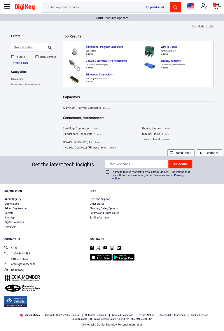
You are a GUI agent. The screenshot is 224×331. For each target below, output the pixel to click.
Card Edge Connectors (80, 128)
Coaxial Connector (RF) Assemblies (90, 147)
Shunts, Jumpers (156, 128)
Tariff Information (100, 217)
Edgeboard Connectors (83, 134)
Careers (8, 213)
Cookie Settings (199, 315)
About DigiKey (12, 199)
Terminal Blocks (155, 134)
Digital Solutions (14, 222)
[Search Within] (29, 47)
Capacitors (17, 79)
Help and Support (100, 199)
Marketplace (11, 203)
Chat (10, 248)
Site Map (9, 217)
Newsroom (10, 226)
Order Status (97, 203)
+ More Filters (20, 62)
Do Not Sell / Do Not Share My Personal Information (112, 324)
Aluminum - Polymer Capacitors (86, 108)
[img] (25, 7)
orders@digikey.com (19, 264)
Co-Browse (14, 270)
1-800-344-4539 (17, 254)
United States (30, 315)
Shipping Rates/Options (104, 208)
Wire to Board (156, 139)
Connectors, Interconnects (25, 84)
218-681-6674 (16, 259)
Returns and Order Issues (104, 213)
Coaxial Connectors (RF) (82, 142)
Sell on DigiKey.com (16, 208)
